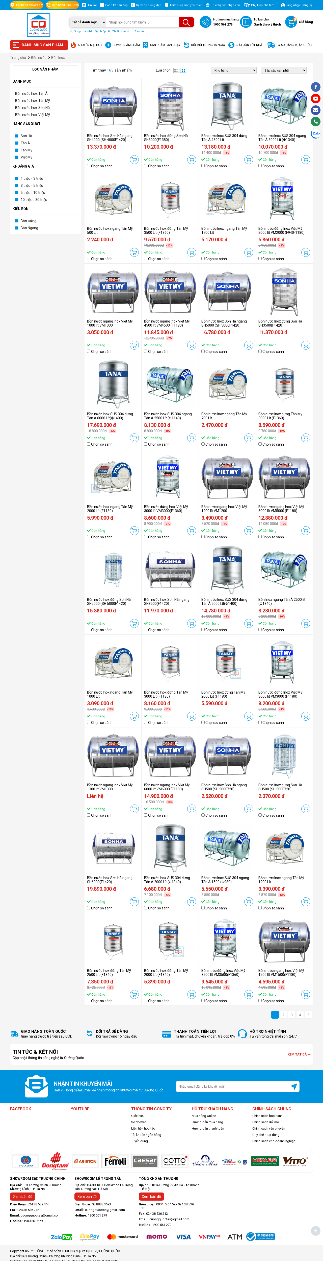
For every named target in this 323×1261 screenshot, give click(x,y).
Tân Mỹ (26, 150)
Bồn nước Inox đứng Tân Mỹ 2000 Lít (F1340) (166, 973)
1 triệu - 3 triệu (32, 178)
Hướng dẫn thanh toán (208, 1128)
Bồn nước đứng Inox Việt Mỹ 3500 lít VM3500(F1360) (223, 973)
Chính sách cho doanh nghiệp (273, 1141)
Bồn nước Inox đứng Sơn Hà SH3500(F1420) (280, 323)
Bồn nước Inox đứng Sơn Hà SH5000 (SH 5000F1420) (109, 602)
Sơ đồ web (139, 1122)
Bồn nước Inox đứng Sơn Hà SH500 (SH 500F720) (280, 787)
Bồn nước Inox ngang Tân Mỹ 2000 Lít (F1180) (110, 509)
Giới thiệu (138, 1116)
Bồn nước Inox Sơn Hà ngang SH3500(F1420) (167, 602)
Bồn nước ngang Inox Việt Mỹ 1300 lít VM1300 (110, 787)
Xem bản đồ (22, 1197)
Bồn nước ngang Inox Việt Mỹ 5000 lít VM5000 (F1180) (281, 509)
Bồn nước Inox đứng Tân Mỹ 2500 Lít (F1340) (109, 973)
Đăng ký (307, 5)
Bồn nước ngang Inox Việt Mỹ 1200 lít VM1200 (224, 509)
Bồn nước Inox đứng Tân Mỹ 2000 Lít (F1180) (223, 694)
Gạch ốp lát (102, 31)
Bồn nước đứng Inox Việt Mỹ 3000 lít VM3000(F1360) (166, 509)
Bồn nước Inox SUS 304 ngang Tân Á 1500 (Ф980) (225, 880)
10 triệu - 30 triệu (34, 200)
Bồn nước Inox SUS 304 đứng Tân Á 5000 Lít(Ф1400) (224, 602)
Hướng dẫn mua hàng (207, 1122)
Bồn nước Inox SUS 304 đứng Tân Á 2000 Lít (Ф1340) (167, 880)
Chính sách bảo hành (267, 1116)
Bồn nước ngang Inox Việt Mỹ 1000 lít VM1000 (110, 323)
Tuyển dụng (139, 1141)
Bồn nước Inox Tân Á (31, 93)
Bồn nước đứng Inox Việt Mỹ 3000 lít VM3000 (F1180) (280, 694)
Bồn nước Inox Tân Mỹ (32, 101)
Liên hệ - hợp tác (143, 1128)
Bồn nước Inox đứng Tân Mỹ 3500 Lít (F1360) (166, 230)
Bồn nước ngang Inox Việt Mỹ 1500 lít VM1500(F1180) (281, 973)
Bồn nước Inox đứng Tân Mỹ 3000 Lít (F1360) (280, 416)
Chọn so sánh (102, 166)
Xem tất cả (299, 1054)
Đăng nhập (293, 5)
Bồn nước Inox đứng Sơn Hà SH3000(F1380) (166, 138)
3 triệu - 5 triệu (32, 186)
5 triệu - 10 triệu (33, 193)
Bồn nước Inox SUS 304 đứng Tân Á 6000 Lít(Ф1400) (110, 416)
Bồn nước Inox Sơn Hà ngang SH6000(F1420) (109, 880)
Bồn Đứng (28, 221)
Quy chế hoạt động (266, 1135)
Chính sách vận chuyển (268, 1128)
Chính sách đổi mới (266, 1122)
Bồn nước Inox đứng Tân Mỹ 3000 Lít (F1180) (166, 694)
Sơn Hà (26, 136)
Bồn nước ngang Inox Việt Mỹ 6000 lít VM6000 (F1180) (167, 787)
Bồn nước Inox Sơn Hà (32, 108)
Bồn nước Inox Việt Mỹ (32, 115)
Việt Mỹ (26, 157)
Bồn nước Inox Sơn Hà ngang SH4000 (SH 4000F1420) (109, 138)
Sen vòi (140, 31)
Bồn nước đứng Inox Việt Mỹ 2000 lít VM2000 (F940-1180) (281, 230)
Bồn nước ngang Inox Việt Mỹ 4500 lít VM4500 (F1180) (167, 323)
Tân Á (25, 143)
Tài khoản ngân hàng (146, 1135)
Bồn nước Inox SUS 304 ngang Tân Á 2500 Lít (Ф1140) (168, 416)
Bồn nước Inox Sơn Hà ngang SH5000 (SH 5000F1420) (224, 323)
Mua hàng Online (204, 1116)
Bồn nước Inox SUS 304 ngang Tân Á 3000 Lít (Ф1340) (282, 138)
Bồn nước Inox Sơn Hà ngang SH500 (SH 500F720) (224, 787)
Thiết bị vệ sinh (122, 31)
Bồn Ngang (29, 228)
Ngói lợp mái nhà (81, 31)
